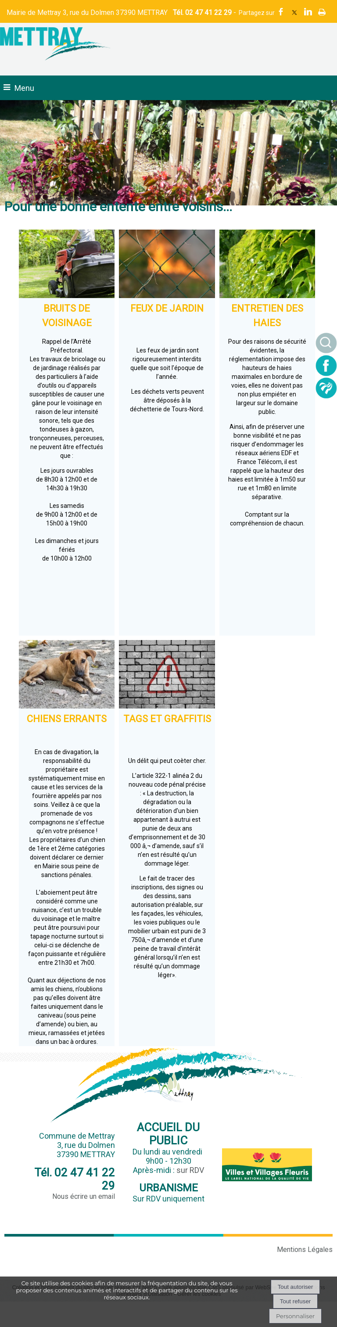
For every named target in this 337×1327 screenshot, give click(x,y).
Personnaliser (295, 1316)
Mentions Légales (305, 1249)
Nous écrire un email (83, 1196)
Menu (24, 88)
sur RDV (190, 1170)
